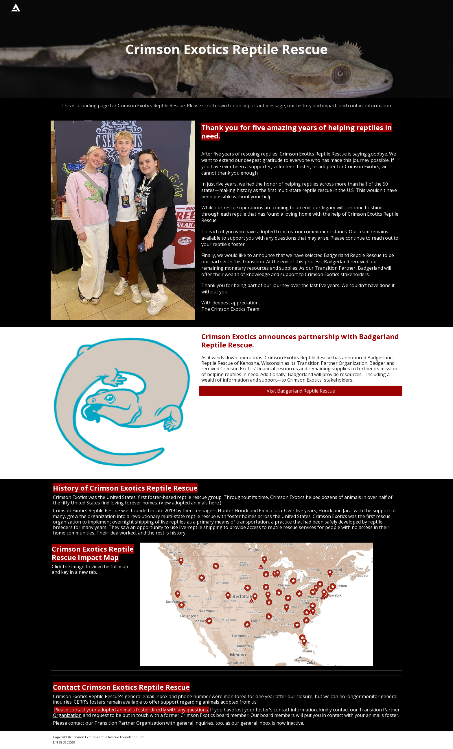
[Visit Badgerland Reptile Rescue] (300, 391)
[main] (226, 49)
